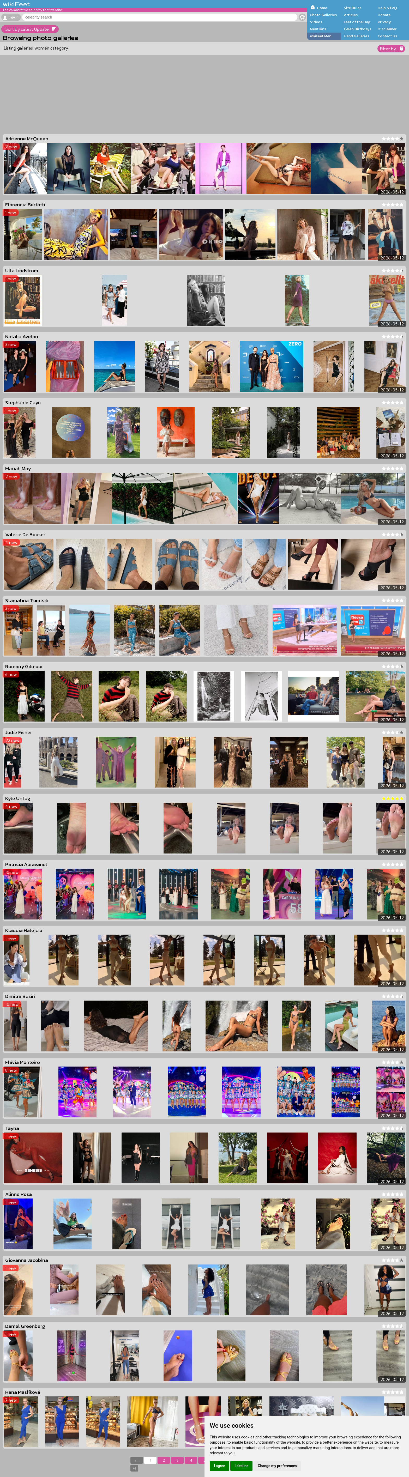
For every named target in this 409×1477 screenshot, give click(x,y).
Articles (351, 15)
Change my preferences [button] (277, 1466)
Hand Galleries (356, 36)
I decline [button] (241, 1466)
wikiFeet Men (320, 36)
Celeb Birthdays (357, 29)
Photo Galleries (323, 15)
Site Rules (352, 8)
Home (322, 8)
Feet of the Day (357, 22)
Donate (384, 15)
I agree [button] (219, 1466)
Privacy (384, 22)
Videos (316, 22)
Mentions (318, 29)
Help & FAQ (387, 8)
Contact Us (387, 36)
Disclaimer (387, 29)
